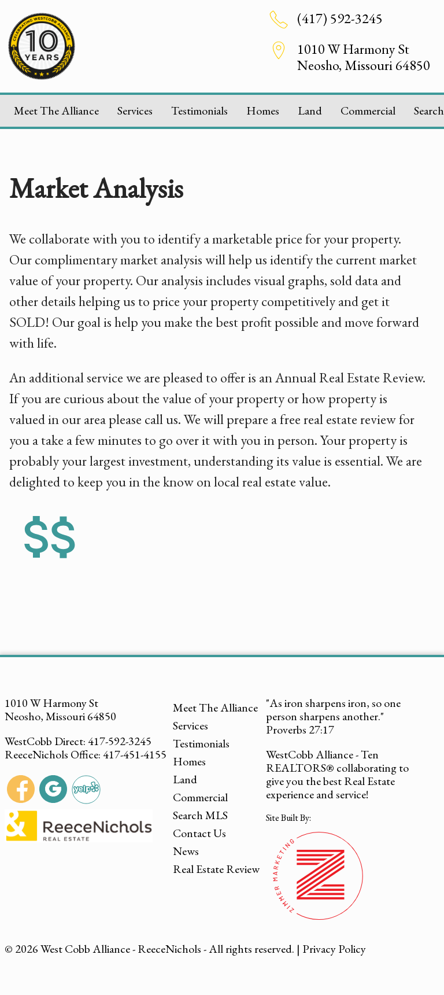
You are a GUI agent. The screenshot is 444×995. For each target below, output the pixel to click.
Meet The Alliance (56, 110)
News (186, 850)
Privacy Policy (334, 948)
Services (135, 110)
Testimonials (199, 110)
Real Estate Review (216, 868)
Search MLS (200, 815)
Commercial (368, 110)
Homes (262, 110)
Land (310, 110)
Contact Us (199, 833)
